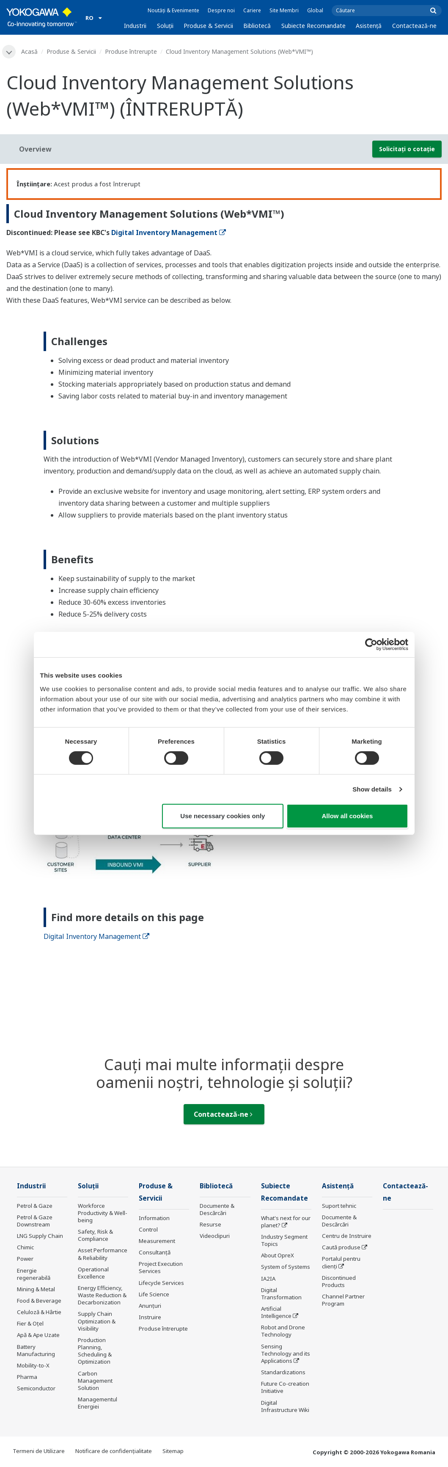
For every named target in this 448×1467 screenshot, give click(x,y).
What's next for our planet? (286, 1221)
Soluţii (165, 26)
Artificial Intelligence (276, 1312)
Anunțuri (150, 1305)
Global (315, 10)
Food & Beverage (39, 1300)
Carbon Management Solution (95, 1381)
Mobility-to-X (33, 1365)
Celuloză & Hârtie (39, 1312)
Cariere (252, 10)
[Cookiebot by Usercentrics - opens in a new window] (371, 644)
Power (25, 1258)
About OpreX (277, 1255)
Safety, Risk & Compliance (95, 1235)
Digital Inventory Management (168, 232)
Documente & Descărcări (217, 1209)
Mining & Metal (36, 1289)
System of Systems (285, 1266)
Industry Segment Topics (284, 1240)
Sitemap (173, 1451)
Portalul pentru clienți (341, 1262)
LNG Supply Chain (40, 1236)
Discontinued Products (339, 1281)
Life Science (154, 1294)
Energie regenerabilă (33, 1274)
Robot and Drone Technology (283, 1330)
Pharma (27, 1377)
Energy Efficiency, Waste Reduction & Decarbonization (102, 1295)
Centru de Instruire (346, 1236)
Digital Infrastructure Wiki (285, 1406)
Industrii (135, 26)
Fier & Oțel (30, 1323)
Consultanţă (154, 1252)
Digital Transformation (281, 1293)
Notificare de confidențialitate (113, 1451)
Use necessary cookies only (222, 815)
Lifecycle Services (161, 1283)
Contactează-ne (414, 26)
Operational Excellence (93, 1272)
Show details (372, 789)
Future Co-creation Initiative (285, 1387)
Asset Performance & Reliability (102, 1253)
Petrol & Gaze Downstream (34, 1220)
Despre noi (221, 10)
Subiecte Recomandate (313, 26)
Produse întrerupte (131, 51)
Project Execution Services (161, 1267)
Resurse (210, 1224)
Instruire (150, 1317)
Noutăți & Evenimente (173, 10)
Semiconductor (36, 1388)
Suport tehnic (339, 1206)
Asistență (369, 26)
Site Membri (284, 10)
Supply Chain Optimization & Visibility (96, 1321)
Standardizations (283, 1372)
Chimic (25, 1247)
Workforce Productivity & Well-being (102, 1213)
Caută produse (341, 1247)
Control (148, 1229)
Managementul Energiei (97, 1402)
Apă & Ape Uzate (38, 1335)
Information (154, 1218)
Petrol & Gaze (34, 1206)
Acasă (29, 51)
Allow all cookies (347, 815)
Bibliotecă (257, 26)
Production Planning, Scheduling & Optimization (95, 1350)
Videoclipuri (215, 1236)
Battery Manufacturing (36, 1350)
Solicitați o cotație (407, 149)
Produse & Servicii (208, 26)
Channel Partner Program (343, 1300)
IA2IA (268, 1278)
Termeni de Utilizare (39, 1451)
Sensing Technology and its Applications (285, 1353)
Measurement (157, 1241)
